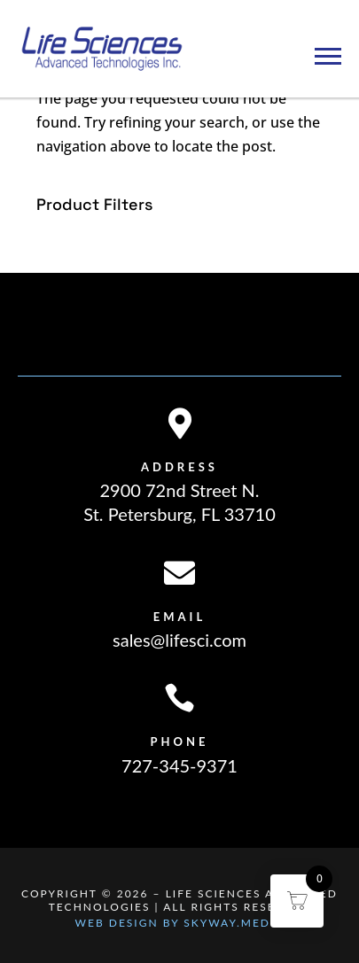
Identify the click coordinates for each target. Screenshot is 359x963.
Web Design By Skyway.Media (180, 922)
